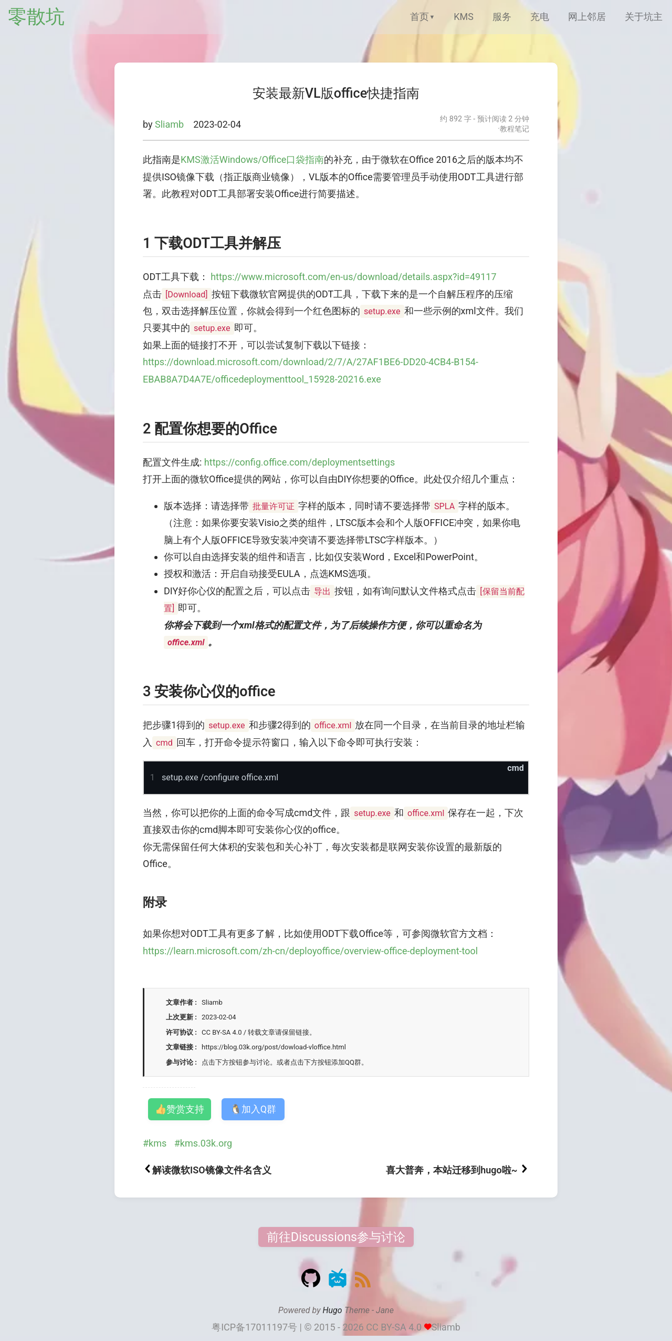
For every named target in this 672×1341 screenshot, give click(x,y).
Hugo (332, 1310)
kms (157, 1143)
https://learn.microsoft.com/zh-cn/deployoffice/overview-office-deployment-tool (310, 950)
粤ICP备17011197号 (254, 1327)
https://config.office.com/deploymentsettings (299, 462)
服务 (501, 16)
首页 (419, 16)
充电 (539, 16)
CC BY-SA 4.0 (394, 1327)
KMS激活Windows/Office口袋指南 (252, 159)
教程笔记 (514, 129)
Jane (385, 1310)
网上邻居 (587, 16)
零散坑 (36, 17)
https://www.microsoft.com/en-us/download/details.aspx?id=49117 (353, 276)
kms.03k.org (206, 1143)
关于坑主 (644, 16)
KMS (464, 16)
